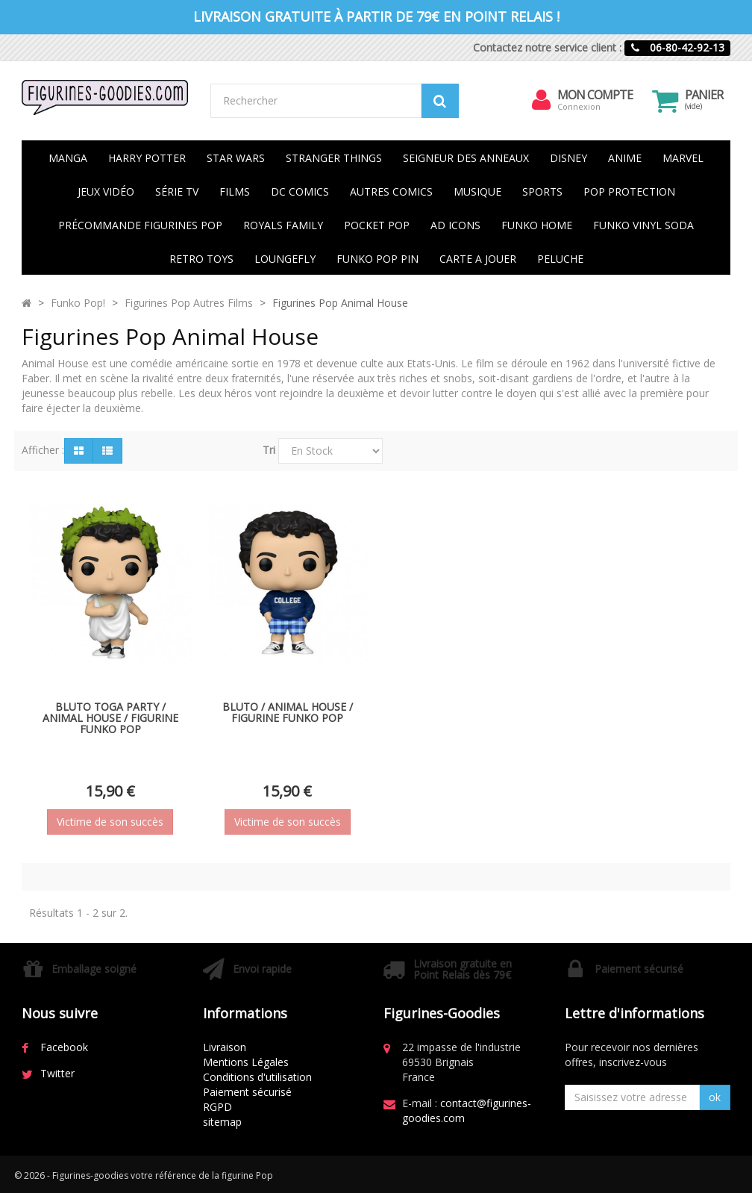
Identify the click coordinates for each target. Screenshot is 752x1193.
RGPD (217, 1107)
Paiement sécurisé (247, 1092)
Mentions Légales (246, 1062)
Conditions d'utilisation (257, 1077)
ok (715, 1097)
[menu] (540, 100)
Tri (269, 450)
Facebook (64, 1047)
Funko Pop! (78, 303)
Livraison (224, 1047)
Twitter (57, 1073)
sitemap (222, 1122)
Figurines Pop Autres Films (189, 303)
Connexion (579, 106)
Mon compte (595, 95)
